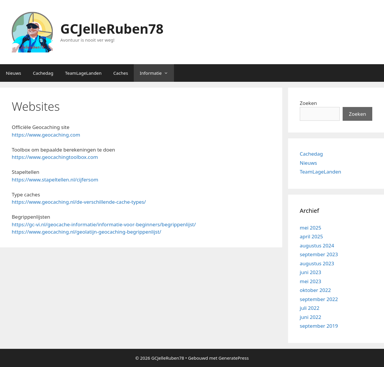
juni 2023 (310, 272)
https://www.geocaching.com (46, 134)
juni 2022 (310, 317)
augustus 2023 (317, 263)
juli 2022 (309, 308)
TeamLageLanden (83, 73)
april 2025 (311, 236)
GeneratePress (234, 358)
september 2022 (319, 299)
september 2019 (319, 325)
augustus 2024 (317, 245)
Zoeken (308, 103)
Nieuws (13, 73)
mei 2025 (310, 227)
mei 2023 (310, 281)
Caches (120, 73)
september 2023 (319, 254)
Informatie (157, 73)
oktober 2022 (315, 290)
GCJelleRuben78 (112, 29)
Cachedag (43, 73)
